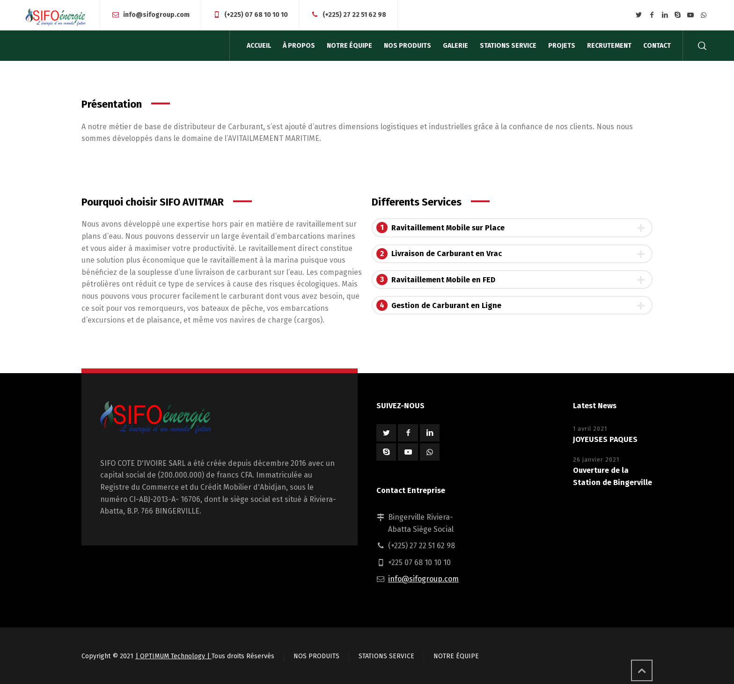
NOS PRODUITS (316, 656)
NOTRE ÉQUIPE (456, 656)
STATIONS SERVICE (386, 656)
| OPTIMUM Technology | (173, 656)
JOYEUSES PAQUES (605, 439)
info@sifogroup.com (156, 15)
